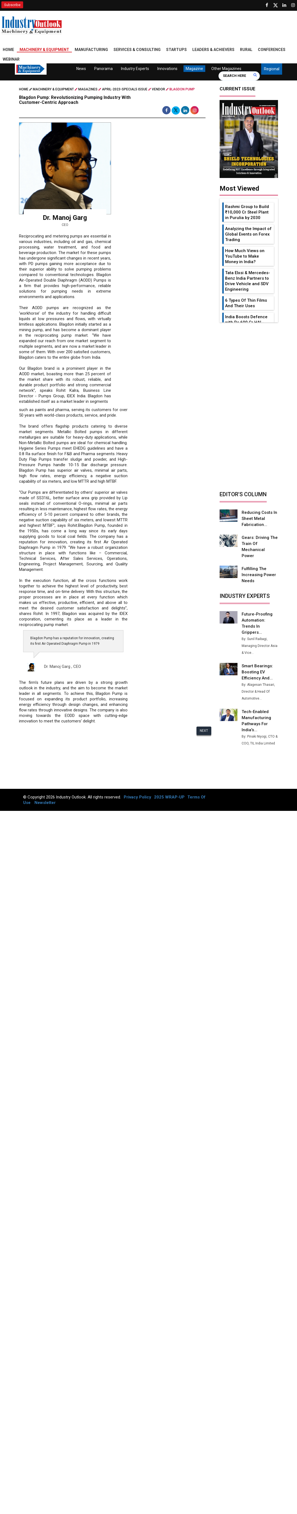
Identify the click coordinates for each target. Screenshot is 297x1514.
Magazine (194, 68)
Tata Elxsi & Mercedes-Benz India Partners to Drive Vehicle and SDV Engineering (247, 281)
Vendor (158, 89)
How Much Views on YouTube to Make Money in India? (244, 256)
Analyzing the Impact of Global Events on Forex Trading (248, 234)
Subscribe (12, 5)
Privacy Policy (137, 797)
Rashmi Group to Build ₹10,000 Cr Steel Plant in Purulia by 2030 (247, 212)
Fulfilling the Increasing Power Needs (259, 574)
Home (8, 49)
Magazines (88, 89)
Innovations (167, 68)
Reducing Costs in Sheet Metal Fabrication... (259, 518)
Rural (246, 49)
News (81, 68)
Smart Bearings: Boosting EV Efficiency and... (257, 672)
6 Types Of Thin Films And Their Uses (246, 303)
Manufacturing (91, 49)
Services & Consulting (137, 49)
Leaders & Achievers (213, 49)
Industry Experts (135, 68)
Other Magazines (226, 68)
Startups (176, 49)
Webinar (11, 59)
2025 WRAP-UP (169, 797)
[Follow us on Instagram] (293, 5)
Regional (271, 68)
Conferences (271, 49)
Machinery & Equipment (44, 49)
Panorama (103, 68)
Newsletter (45, 802)
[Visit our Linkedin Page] (284, 5)
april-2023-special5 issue (124, 89)
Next (204, 731)
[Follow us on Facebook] (266, 5)
